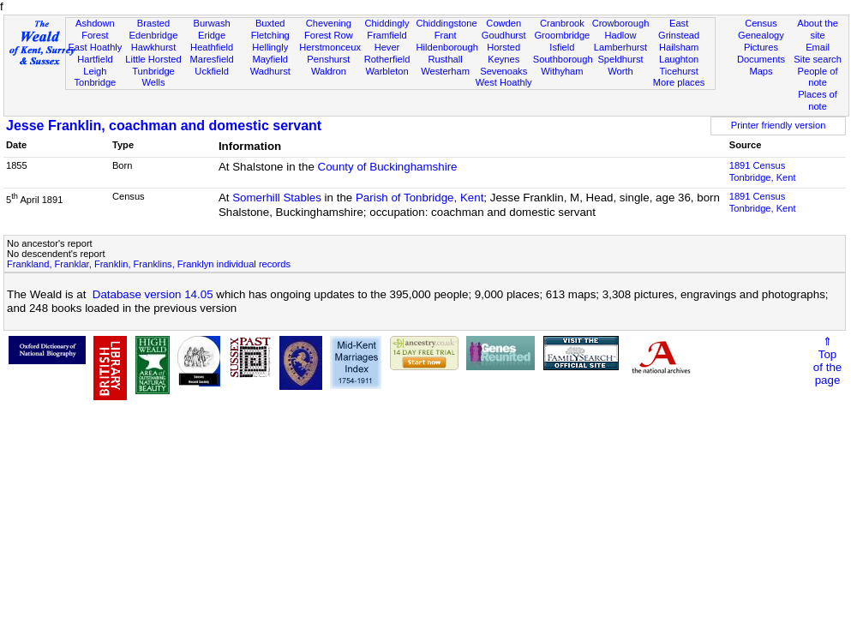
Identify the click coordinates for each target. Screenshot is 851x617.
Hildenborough (447, 47)
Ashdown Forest (95, 29)
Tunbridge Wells (153, 77)
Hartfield (94, 59)
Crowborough (621, 23)
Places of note (817, 100)
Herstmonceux (330, 47)
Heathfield (211, 47)
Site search (818, 59)
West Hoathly (504, 82)
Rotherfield (387, 59)
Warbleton (386, 71)
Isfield (561, 47)
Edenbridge (153, 35)
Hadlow (620, 35)
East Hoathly (95, 47)
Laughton (678, 59)
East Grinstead (678, 29)
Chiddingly (387, 23)
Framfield (386, 35)
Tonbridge (95, 82)
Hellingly (270, 47)
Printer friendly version (778, 125)
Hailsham (678, 47)
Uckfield (212, 71)
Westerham (445, 71)
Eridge (211, 35)
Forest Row (328, 35)
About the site (817, 29)
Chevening (328, 23)
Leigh (94, 71)
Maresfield (212, 59)
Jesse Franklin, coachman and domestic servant (163, 125)
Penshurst (328, 59)
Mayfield (270, 59)
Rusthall (445, 59)
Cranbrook (562, 23)
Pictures (761, 47)
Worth (620, 71)
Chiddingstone (447, 23)
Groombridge (562, 35)
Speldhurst (620, 59)
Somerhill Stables (276, 197)
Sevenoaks (503, 71)
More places (679, 82)
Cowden (503, 23)
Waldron (328, 71)
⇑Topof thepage (827, 360)
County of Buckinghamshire (388, 166)
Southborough (563, 59)
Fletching (270, 35)
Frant (445, 35)
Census (761, 23)
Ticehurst (678, 71)
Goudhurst (504, 35)
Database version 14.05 (153, 294)
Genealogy (761, 35)
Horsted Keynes (503, 53)
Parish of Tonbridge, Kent (419, 197)
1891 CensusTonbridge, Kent (762, 171)
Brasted (153, 23)
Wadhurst (270, 71)
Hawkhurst (153, 47)
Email (818, 47)
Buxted (270, 23)
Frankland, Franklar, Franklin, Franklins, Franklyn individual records (149, 264)
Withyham (562, 71)
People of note (818, 77)
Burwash (212, 23)
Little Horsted (153, 59)
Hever (387, 47)
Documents (761, 59)
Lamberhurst (620, 47)
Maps (760, 71)
